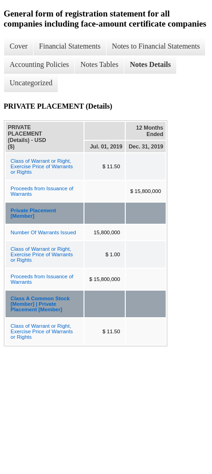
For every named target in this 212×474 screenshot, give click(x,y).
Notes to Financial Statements (156, 46)
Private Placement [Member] (33, 213)
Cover (19, 46)
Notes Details (150, 64)
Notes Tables (99, 64)
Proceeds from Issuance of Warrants (42, 191)
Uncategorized (31, 83)
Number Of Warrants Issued (43, 232)
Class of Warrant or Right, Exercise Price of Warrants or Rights (42, 166)
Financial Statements (69, 46)
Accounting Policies (39, 64)
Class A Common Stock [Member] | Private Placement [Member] (40, 304)
